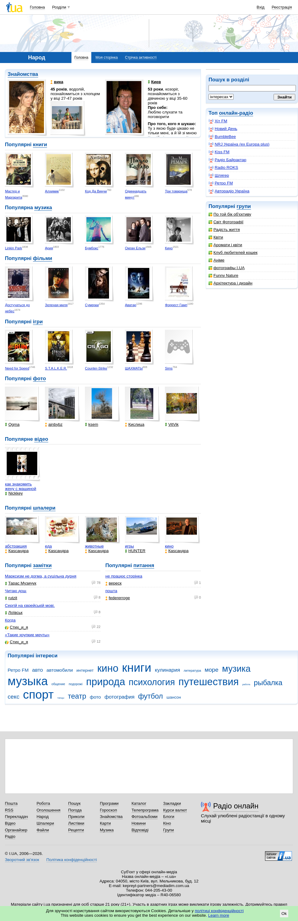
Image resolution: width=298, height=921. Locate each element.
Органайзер (16, 830)
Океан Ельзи (135, 248)
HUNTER (135, 550)
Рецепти (76, 830)
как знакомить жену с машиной (20, 486)
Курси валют (175, 810)
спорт (38, 694)
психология (152, 682)
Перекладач (16, 816)
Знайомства (23, 74)
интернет (84, 670)
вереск (113, 583)
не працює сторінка (123, 576)
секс (14, 696)
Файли (43, 830)
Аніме (216, 260)
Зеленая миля (56, 305)
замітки (42, 565)
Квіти (216, 237)
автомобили (59, 670)
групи (244, 206)
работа (246, 684)
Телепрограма (145, 810)
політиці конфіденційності (219, 910)
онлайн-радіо (236, 113)
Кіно (167, 823)
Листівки (76, 823)
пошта (111, 591)
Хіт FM (218, 121)
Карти (105, 823)
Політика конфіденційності (71, 859)
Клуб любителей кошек (233, 252)
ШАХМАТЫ (134, 368)
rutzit (11, 598)
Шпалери (45, 823)
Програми (109, 803)
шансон (173, 697)
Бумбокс (91, 248)
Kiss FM (219, 152)
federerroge (117, 598)
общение (58, 684)
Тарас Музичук (20, 583)
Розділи (59, 7)
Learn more (218, 915)
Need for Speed (17, 368)
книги (40, 144)
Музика (107, 830)
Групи (168, 830)
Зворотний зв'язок (22, 859)
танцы (60, 697)
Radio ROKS (223, 167)
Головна (37, 7)
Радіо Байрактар (227, 160)
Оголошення (48, 810)
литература (192, 670)
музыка (28, 681)
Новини (139, 823)
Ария (49, 248)
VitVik (172, 424)
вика (56, 82)
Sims (169, 368)
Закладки (172, 803)
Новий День (223, 128)
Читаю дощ (15, 591)
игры (129, 546)
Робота (43, 803)
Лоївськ (14, 612)
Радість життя (224, 229)
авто (37, 670)
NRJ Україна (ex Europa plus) (239, 144)
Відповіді (140, 830)
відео (41, 439)
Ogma (12, 424)
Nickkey (14, 493)
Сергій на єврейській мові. (30, 605)
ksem (91, 424)
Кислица (134, 424)
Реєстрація (282, 7)
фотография (119, 697)
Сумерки (92, 305)
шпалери (44, 508)
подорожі (75, 684)
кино (169, 546)
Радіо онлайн (236, 806)
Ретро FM (221, 183)
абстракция (16, 546)
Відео (10, 823)
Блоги (168, 816)
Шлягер (219, 175)
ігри (38, 322)
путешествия (209, 681)
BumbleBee (222, 136)
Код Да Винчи (96, 191)
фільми (42, 258)
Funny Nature (223, 275)
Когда (10, 620)
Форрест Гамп (176, 305)
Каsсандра (16, 550)
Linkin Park (13, 248)
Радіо (10, 836)
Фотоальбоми (145, 816)
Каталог (139, 803)
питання (143, 565)
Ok (284, 913)
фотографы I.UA (227, 268)
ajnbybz (53, 424)
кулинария (167, 670)
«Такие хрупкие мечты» (27, 635)
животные (94, 546)
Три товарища (176, 191)
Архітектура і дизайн (231, 283)
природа (105, 681)
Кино (169, 248)
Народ (43, 816)
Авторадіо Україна (229, 191)
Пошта (11, 803)
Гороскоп (108, 810)
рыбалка (268, 683)
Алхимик (52, 191)
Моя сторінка (107, 57)
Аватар (130, 305)
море (211, 670)
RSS (9, 810)
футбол (150, 696)
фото (39, 378)
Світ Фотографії (226, 222)
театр (77, 696)
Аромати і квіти (225, 245)
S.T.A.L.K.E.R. (56, 368)
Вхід (261, 7)
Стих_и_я (16, 627)
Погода (75, 810)
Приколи (76, 816)
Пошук (74, 803)
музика (43, 207)
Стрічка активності (140, 57)
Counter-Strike (96, 368)
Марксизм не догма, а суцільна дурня (40, 576)
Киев (154, 82)
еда (48, 546)
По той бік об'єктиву (230, 214)
